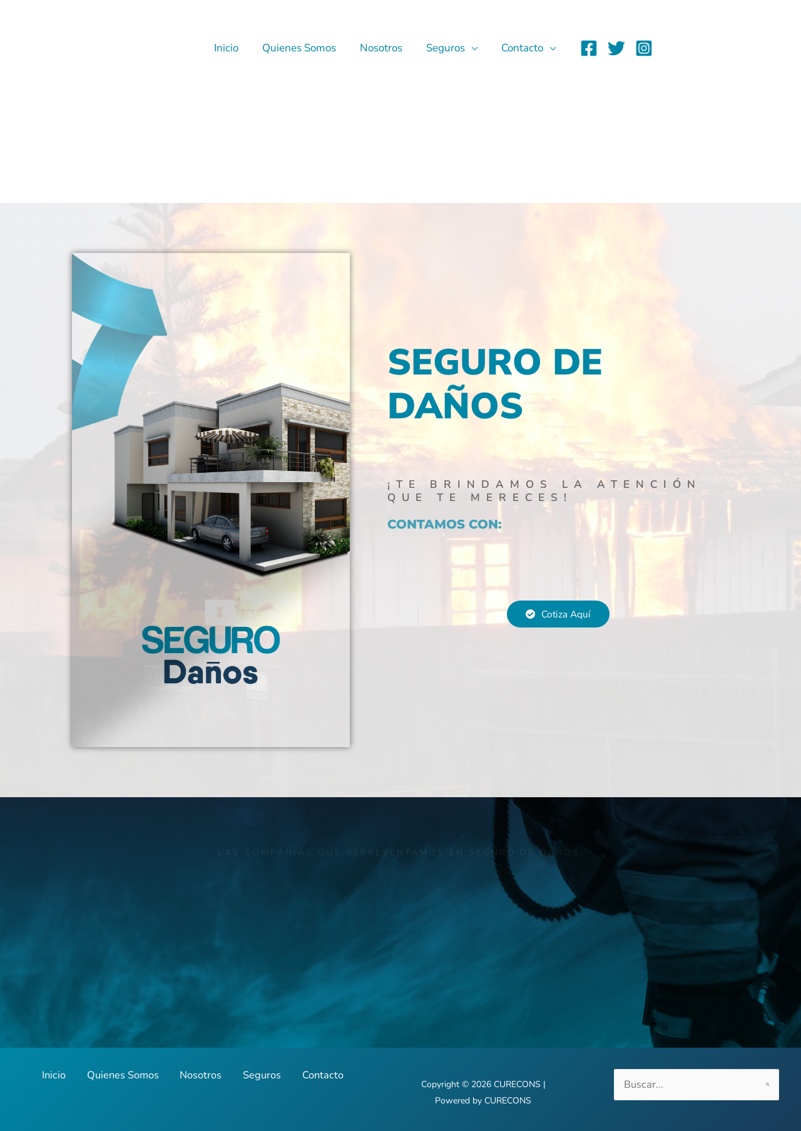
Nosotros (387, 48)
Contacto (523, 48)
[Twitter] (616, 48)
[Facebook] (589, 48)
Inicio (237, 48)
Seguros (449, 48)
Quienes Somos (308, 48)
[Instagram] (644, 48)
